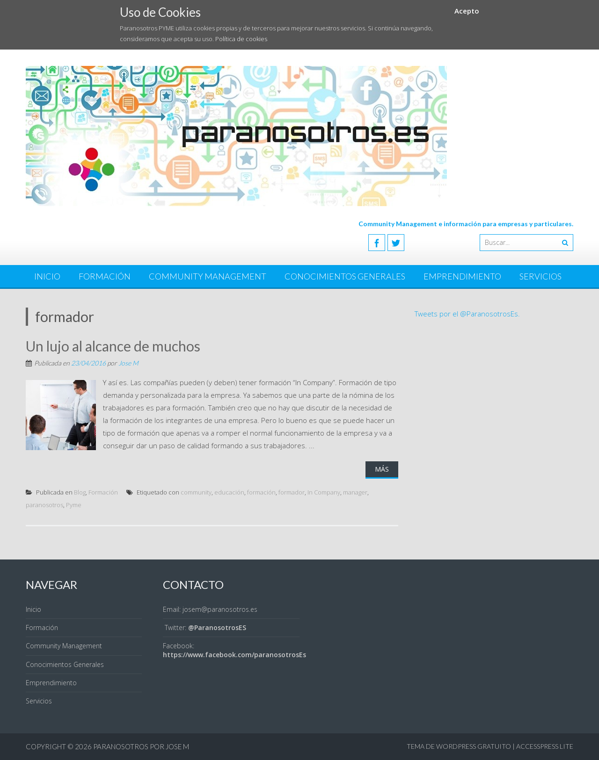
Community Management (207, 276)
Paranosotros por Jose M (141, 746)
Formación (105, 276)
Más (382, 469)
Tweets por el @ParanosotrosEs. (467, 313)
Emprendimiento (462, 276)
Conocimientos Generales (345, 276)
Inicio (47, 276)
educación (229, 492)
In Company (323, 492)
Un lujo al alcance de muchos (113, 345)
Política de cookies (241, 39)
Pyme (73, 505)
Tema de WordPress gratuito (459, 746)
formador (291, 492)
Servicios (540, 276)
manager (355, 492)
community (196, 492)
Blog (80, 492)
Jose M (128, 363)
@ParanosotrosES (217, 627)
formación (261, 492)
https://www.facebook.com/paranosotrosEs (234, 654)
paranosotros (44, 505)
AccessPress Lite (544, 746)
